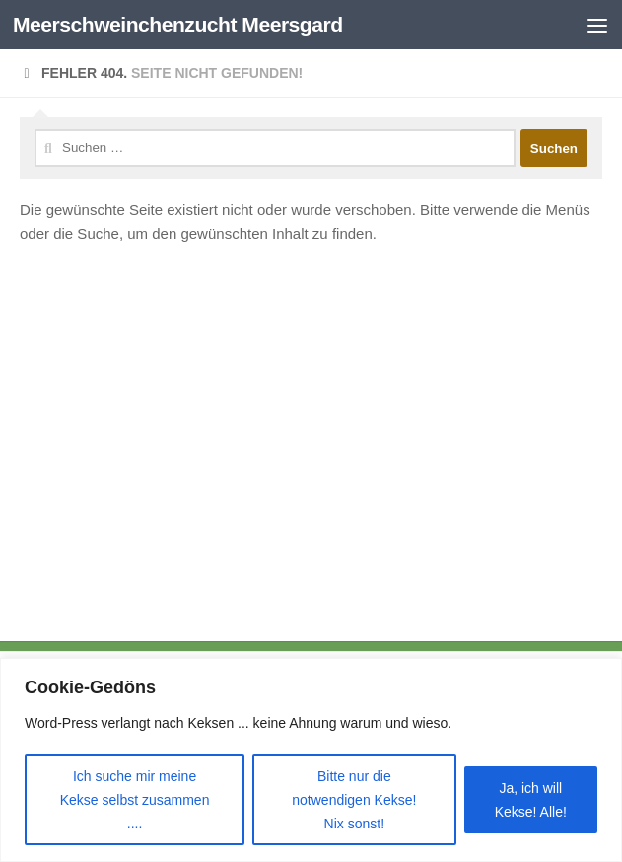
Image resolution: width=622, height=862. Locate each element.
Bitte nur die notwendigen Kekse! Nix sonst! (354, 799)
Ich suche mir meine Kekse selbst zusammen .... (135, 799)
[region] (311, 760)
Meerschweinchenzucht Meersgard (178, 24)
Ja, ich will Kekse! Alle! (531, 800)
